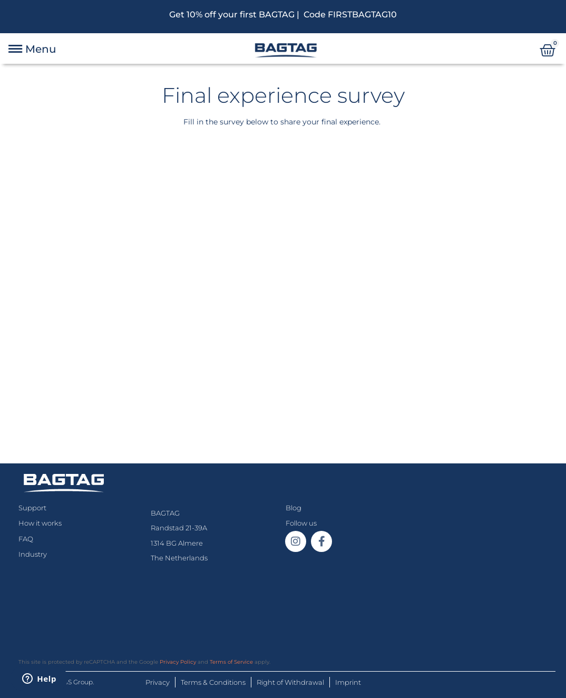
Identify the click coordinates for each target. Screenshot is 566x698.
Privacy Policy (178, 661)
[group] (283, 165)
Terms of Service (231, 661)
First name (47, 193)
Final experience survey (283, 95)
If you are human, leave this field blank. (92, 332)
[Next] (152, 164)
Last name (47, 239)
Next (46, 390)
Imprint (348, 682)
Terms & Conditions (213, 682)
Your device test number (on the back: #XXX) (120, 285)
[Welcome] (65, 164)
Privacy (157, 682)
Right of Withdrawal (290, 682)
